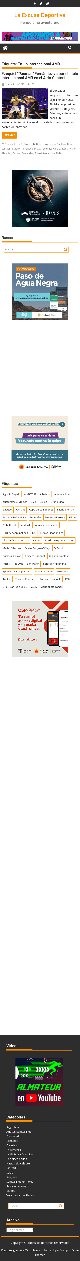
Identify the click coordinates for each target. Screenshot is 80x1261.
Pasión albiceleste (18, 1163)
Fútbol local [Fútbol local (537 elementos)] (9, 525)
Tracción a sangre (17, 1186)
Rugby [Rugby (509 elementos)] (6, 563)
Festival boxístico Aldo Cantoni (50, 148)
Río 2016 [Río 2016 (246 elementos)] (18, 563)
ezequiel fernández (22, 148)
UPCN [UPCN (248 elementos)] (67, 579)
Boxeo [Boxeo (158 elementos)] (43, 501)
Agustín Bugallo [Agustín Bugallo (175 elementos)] (11, 494)
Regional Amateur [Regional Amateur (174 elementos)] (58, 556)
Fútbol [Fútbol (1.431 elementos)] (72, 517)
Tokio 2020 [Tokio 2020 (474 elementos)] (63, 571)
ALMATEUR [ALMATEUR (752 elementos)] (30, 494)
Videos (10, 1190)
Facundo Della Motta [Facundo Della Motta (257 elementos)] (14, 517)
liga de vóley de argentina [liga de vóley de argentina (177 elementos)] (59, 540)
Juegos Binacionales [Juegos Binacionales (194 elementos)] (51, 533)
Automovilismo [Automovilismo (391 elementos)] (62, 494)
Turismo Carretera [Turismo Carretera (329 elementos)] (25, 579)
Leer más (9, 135)
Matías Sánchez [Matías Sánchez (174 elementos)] (12, 548)
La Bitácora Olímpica (19, 1154)
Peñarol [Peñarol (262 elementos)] (58, 548)
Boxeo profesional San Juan (51, 144)
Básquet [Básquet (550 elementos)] (7, 509)
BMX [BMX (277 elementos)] (33, 501)
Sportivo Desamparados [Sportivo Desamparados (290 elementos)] (17, 571)
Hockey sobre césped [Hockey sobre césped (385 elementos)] (46, 525)
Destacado (10, 144)
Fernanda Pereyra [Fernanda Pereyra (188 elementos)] (55, 517)
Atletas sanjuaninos (19, 1131)
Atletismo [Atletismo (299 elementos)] (45, 494)
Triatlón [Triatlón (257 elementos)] (7, 579)
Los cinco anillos (16, 1159)
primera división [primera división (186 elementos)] (12, 556)
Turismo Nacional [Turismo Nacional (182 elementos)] (50, 579)
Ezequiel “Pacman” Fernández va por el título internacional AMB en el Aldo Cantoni (40, 75)
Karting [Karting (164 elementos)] (37, 540)
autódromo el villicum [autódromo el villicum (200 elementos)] (15, 501)
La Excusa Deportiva (39, 15)
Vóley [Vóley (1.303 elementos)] (34, 586)
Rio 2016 (12, 1168)
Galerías (11, 1145)
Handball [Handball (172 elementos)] (24, 525)
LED (31, 84)
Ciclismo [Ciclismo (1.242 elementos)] (20, 509)
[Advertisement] (40, 367)
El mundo (12, 1141)
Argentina (12, 1127)
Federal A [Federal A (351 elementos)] (35, 517)
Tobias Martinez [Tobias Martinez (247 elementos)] (44, 571)
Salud (9, 1172)
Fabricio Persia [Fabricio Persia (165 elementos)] (65, 509)
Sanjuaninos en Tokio (19, 1181)
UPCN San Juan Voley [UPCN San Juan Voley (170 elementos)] (15, 586)
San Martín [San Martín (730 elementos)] (33, 563)
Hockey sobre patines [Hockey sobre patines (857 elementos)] (15, 533)
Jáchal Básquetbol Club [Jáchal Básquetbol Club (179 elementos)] (16, 540)
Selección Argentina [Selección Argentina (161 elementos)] (54, 563)
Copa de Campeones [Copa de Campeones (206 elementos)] (41, 509)
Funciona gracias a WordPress (20, 1250)
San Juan (11, 1177)
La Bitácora (24, 144)
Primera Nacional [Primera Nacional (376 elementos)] (35, 556)
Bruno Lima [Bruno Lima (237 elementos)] (57, 501)
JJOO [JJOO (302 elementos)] (34, 533)
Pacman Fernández (23, 153)
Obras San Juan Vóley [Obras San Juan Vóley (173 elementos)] (37, 548)
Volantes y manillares (20, 1195)
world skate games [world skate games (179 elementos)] (52, 586)
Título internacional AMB (48, 153)
